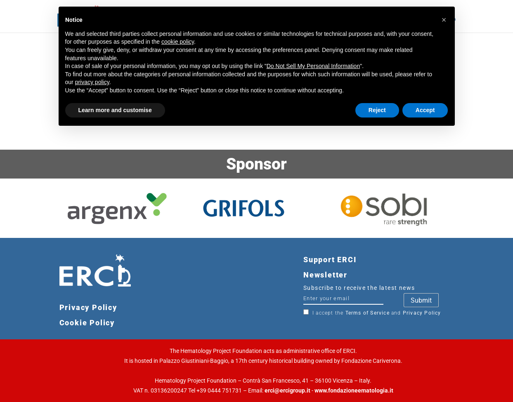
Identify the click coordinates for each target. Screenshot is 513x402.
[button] (444, 19)
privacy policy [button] (92, 82)
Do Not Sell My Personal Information (313, 66)
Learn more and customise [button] (115, 110)
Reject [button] (377, 110)
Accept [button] (425, 110)
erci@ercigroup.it (287, 390)
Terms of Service (367, 313)
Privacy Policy (422, 313)
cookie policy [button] (177, 41)
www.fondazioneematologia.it (353, 390)
